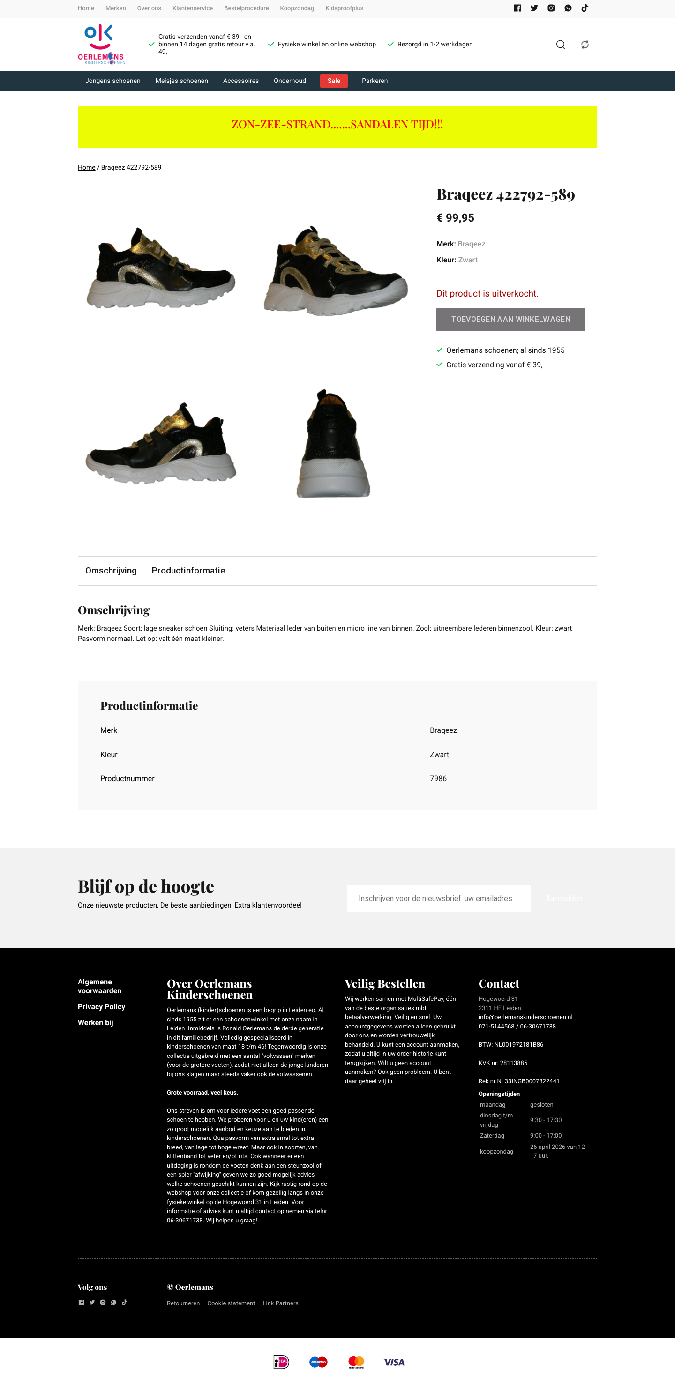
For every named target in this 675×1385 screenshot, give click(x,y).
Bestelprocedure (246, 8)
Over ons (149, 8)
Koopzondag (297, 8)
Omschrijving (111, 571)
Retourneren (183, 1305)
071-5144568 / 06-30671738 (517, 1028)
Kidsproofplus (344, 8)
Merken (115, 8)
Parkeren (375, 81)
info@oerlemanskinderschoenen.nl (526, 1019)
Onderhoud (290, 81)
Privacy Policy (101, 1008)
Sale (334, 81)
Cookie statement (231, 1305)
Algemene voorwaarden (99, 988)
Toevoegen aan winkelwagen (510, 319)
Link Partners (281, 1305)
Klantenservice (192, 8)
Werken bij (95, 1024)
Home (86, 8)
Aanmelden (564, 899)
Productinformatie (190, 571)
